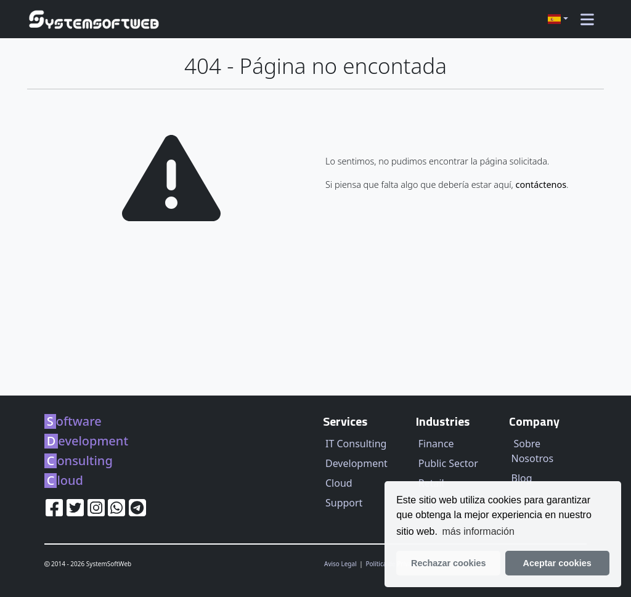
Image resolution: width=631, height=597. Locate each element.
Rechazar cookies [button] (448, 563)
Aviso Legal (341, 563)
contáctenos (541, 184)
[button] (558, 19)
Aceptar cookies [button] (557, 563)
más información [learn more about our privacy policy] (478, 531)
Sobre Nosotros (532, 451)
